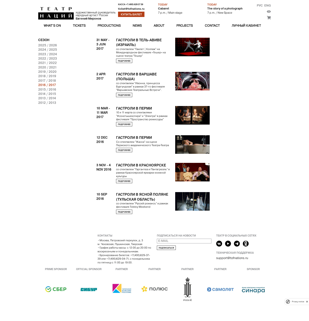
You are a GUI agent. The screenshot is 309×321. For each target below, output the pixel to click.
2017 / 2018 (47, 81)
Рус (260, 5)
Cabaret (163, 8)
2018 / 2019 (47, 76)
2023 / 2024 (47, 54)
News (137, 25)
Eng (267, 5)
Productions (109, 25)
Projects (184, 25)
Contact (212, 25)
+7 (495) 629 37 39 (134, 4)
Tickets (79, 25)
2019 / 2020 (47, 72)
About (159, 25)
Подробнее (124, 61)
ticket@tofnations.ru (131, 8)
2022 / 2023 (47, 58)
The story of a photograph (225, 8)
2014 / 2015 (47, 94)
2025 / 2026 (47, 45)
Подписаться (166, 248)
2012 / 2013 (47, 103)
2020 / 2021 (47, 67)
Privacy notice (298, 301)
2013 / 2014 (47, 98)
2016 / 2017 (47, 85)
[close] (307, 301)
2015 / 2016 (47, 89)
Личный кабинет (246, 25)
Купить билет (131, 14)
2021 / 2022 (47, 63)
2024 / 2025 (47, 50)
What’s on (52, 25)
